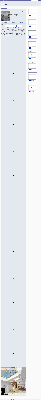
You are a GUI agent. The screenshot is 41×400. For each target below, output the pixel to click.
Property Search (8, 399)
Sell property (12, 399)
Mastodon (34, 399)
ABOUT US (39, 399)
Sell (2, 0)
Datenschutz (36, 399)
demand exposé (19, 26)
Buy (1, 0)
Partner (4, 0)
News (7, 0)
